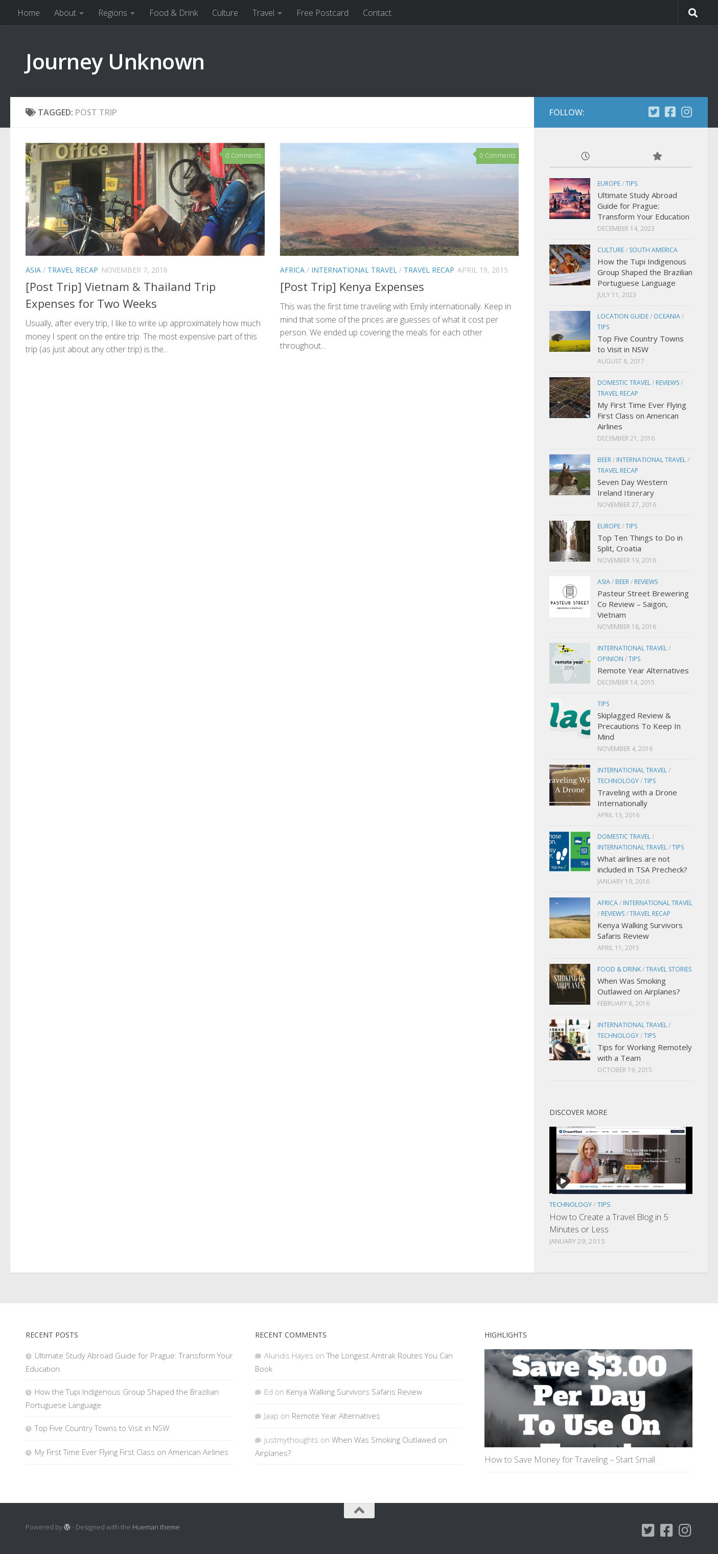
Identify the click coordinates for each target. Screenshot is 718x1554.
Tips (631, 183)
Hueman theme (156, 1527)
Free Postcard (322, 12)
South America (653, 250)
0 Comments (243, 155)
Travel (263, 12)
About (65, 12)
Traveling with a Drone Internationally (637, 797)
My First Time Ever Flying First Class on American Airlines (641, 415)
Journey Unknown (115, 61)
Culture (225, 12)
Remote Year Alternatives (643, 670)
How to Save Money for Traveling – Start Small (569, 1459)
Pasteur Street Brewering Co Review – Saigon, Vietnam (643, 604)
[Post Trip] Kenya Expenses (352, 286)
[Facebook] (670, 112)
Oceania (667, 316)
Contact (377, 12)
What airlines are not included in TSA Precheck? (642, 864)
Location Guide (622, 316)
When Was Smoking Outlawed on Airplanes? (638, 986)
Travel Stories (668, 969)
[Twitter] (653, 112)
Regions (112, 12)
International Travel (354, 270)
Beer (604, 459)
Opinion (610, 658)
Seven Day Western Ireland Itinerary (632, 487)
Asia (33, 270)
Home (28, 12)
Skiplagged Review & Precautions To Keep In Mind (639, 726)
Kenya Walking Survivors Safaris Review (640, 930)
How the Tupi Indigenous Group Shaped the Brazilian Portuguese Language (644, 272)
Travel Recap (73, 270)
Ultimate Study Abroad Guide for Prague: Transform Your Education (643, 206)
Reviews (667, 382)
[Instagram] (686, 112)
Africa (292, 270)
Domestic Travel (624, 382)
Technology (618, 780)
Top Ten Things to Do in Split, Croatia (640, 542)
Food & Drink (173, 12)
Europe (608, 183)
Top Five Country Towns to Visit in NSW (640, 343)
